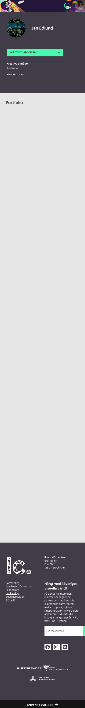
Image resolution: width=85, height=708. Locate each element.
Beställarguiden (15, 597)
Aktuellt (10, 600)
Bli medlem (12, 590)
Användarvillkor (40, 705)
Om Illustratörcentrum (19, 586)
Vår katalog (12, 593)
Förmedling (12, 583)
